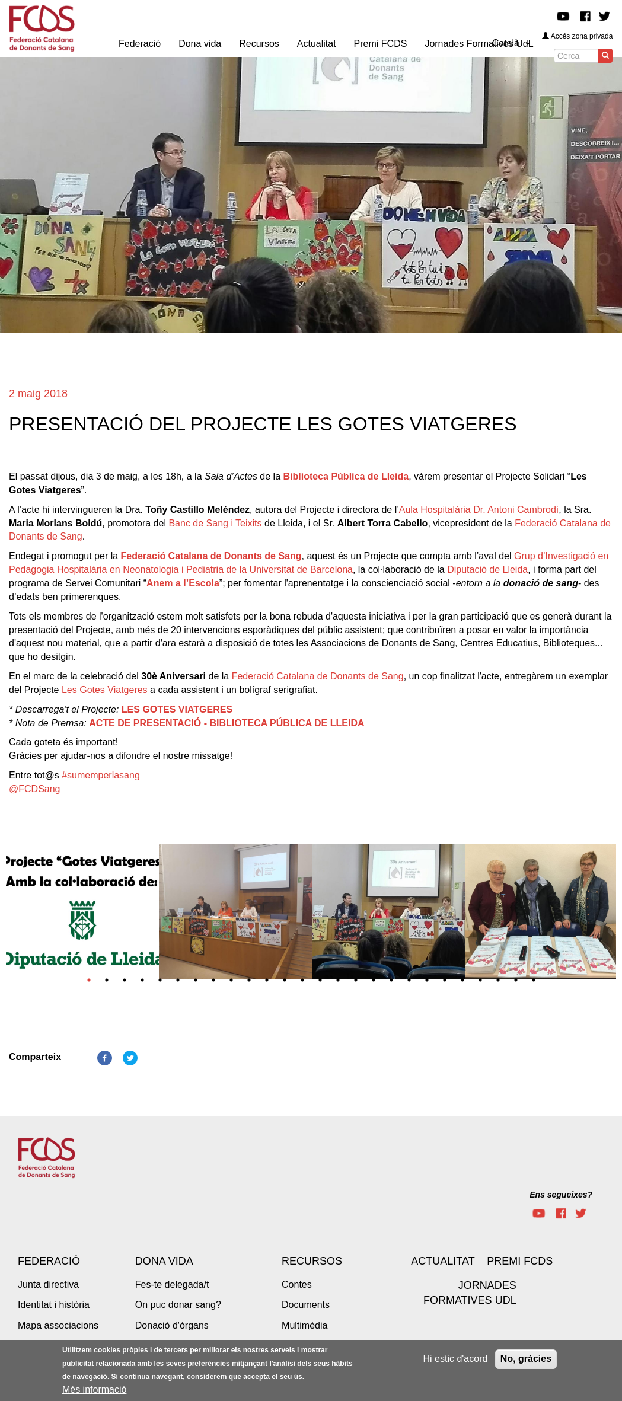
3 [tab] (124, 980)
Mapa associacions (58, 1325)
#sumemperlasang (101, 775)
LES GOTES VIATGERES (177, 709)
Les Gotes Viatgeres (105, 690)
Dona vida (164, 1261)
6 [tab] (178, 980)
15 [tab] (338, 980)
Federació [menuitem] (140, 44)
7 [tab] (196, 980)
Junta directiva (48, 1284)
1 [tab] (89, 980)
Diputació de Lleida (487, 569)
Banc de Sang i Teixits (214, 523)
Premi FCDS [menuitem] (380, 44)
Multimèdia (304, 1325)
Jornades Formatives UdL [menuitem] (479, 44)
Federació (49, 1261)
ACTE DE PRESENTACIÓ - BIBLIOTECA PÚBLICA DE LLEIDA (226, 723)
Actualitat (442, 1261)
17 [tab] (373, 980)
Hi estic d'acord (455, 1359)
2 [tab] (107, 980)
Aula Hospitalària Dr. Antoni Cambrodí (479, 510)
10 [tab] (249, 980)
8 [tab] (213, 980)
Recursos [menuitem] (259, 44)
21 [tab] (445, 980)
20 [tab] (427, 980)
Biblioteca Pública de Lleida (346, 476)
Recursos (312, 1261)
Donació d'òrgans (172, 1325)
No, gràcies (525, 1359)
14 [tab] (320, 980)
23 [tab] (480, 980)
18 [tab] (391, 980)
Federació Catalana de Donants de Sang (318, 676)
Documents (306, 1305)
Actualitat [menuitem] (316, 44)
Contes (297, 1284)
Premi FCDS (520, 1261)
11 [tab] (267, 980)
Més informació (94, 1390)
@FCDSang (34, 789)
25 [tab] (516, 980)
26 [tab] (534, 980)
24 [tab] (498, 980)
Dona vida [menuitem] (199, 44)
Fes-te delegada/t (172, 1284)
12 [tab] (285, 980)
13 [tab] (302, 980)
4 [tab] (142, 980)
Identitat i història (54, 1305)
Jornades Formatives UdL (469, 1293)
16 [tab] (356, 980)
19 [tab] (409, 980)
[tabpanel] (82, 915)
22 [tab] (462, 980)
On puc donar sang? (178, 1305)
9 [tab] (231, 980)
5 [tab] (160, 980)
